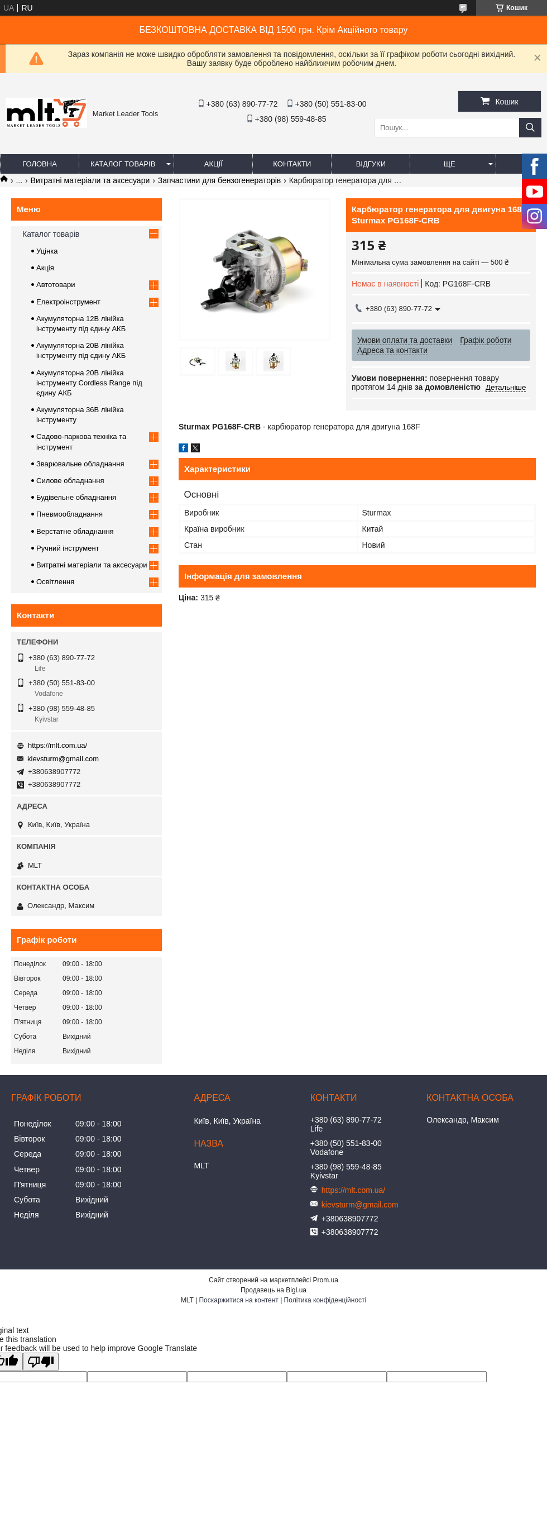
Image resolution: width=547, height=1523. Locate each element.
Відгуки (371, 164)
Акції (213, 164)
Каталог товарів (122, 164)
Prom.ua (325, 1280)
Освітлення (55, 581)
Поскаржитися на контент (238, 1300)
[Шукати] (530, 127)
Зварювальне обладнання (80, 464)
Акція (45, 268)
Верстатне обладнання (75, 531)
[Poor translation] (41, 1362)
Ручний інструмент (67, 548)
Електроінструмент (68, 302)
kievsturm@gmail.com (63, 759)
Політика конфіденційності (325, 1300)
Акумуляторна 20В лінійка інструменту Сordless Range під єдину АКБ (89, 383)
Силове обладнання (70, 480)
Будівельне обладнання (76, 497)
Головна (39, 164)
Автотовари (55, 284)
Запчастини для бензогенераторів (219, 180)
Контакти (292, 164)
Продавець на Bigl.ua (273, 1290)
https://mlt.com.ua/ (57, 745)
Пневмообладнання (69, 514)
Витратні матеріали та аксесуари (90, 180)
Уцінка (46, 251)
